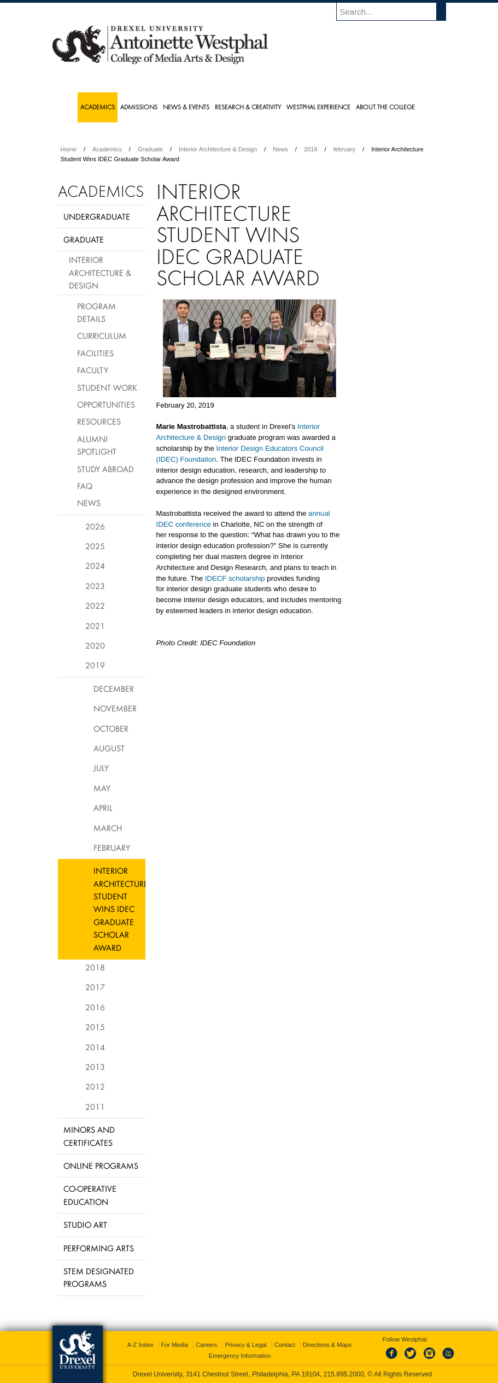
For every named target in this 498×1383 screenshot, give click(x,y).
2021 (95, 625)
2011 (95, 1106)
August (109, 748)
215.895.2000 (344, 1374)
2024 (95, 565)
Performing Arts (98, 1248)
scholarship (247, 578)
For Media (175, 1344)
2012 (95, 1086)
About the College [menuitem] (385, 107)
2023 (95, 585)
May (101, 787)
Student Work (107, 387)
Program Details (96, 312)
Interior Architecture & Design (218, 149)
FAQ (84, 485)
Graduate (150, 149)
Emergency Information (240, 1355)
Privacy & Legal (245, 1344)
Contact (284, 1344)
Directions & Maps (327, 1344)
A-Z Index (140, 1344)
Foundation (198, 459)
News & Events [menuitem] (186, 107)
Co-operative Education (89, 1195)
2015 (95, 1026)
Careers (206, 1344)
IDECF (216, 578)
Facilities (95, 353)
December (113, 688)
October (110, 728)
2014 (95, 1046)
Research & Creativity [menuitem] (248, 107)
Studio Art (85, 1224)
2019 (310, 149)
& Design (211, 437)
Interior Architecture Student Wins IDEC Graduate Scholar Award (119, 908)
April (103, 807)
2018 (95, 967)
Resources (99, 421)
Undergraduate (96, 216)
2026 (95, 526)
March (107, 827)
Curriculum (101, 335)
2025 (95, 545)
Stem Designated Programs (98, 1277)
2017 (95, 986)
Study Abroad (105, 468)
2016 (95, 1007)
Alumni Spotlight (96, 445)
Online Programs (100, 1165)
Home (69, 149)
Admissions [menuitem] (138, 107)
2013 (95, 1066)
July (101, 767)
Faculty (92, 369)
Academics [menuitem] (97, 107)
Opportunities (106, 404)
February (111, 847)
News (280, 149)
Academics (107, 149)
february (344, 149)
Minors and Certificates (89, 1135)
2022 (95, 605)
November (115, 708)
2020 (95, 645)
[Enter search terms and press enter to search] (396, 11)
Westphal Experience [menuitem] (318, 107)
